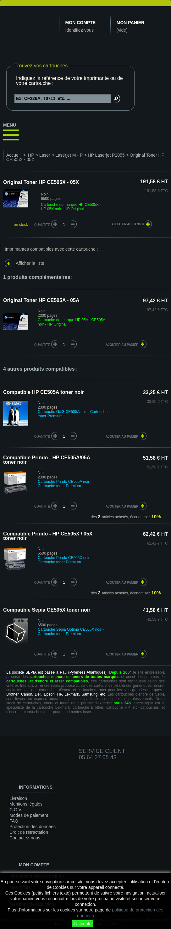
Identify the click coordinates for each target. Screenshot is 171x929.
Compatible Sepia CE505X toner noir (46, 610)
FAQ (13, 820)
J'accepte (82, 923)
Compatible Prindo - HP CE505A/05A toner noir (46, 460)
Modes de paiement (28, 815)
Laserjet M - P (69, 155)
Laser (44, 155)
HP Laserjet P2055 (106, 155)
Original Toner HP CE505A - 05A (41, 300)
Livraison (18, 798)
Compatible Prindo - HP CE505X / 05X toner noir (47, 536)
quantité (42, 345)
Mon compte (80, 22)
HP (31, 155)
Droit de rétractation (28, 832)
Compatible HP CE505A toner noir (43, 392)
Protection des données (32, 826)
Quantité (42, 225)
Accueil (13, 155)
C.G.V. (15, 809)
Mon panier (130, 22)
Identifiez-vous (79, 30)
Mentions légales (25, 803)
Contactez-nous (24, 837)
